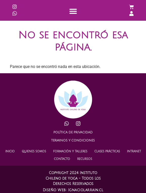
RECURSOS (84, 159)
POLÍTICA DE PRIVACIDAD (73, 132)
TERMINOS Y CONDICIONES (73, 140)
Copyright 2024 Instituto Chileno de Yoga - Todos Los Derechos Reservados (73, 178)
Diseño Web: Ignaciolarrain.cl (73, 190)
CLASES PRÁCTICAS (107, 151)
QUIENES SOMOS (34, 151)
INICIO (10, 151)
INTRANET (134, 151)
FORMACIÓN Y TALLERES (70, 151)
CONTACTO (62, 159)
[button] (73, 11)
